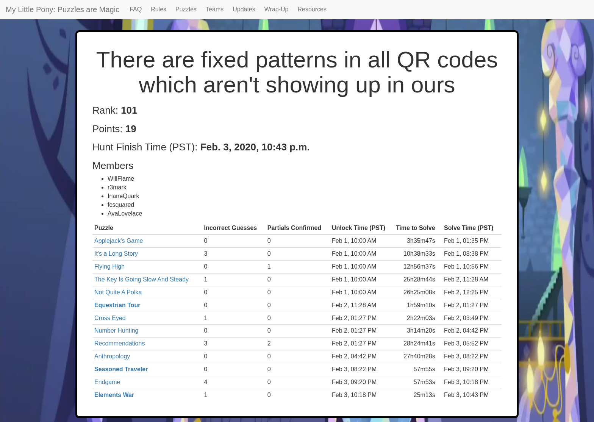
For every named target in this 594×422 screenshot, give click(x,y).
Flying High (109, 266)
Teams (215, 9)
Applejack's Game (118, 241)
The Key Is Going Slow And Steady (141, 279)
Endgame (107, 382)
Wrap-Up (276, 9)
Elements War (114, 395)
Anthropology (112, 356)
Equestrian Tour (117, 305)
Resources (312, 9)
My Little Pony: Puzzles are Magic (62, 9)
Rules (158, 9)
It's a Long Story (116, 253)
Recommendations (119, 343)
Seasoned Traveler (121, 369)
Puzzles (186, 9)
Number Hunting (116, 330)
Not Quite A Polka (118, 292)
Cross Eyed (110, 318)
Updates (244, 9)
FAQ (136, 9)
